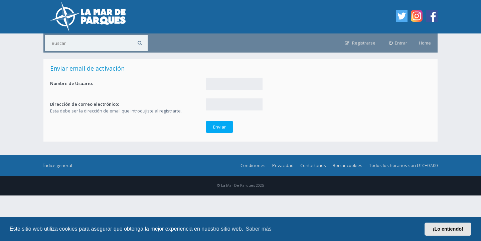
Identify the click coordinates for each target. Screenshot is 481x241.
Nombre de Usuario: (71, 83)
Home (425, 43)
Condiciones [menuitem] (253, 165)
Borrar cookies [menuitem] (347, 165)
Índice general (57, 165)
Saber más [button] (259, 229)
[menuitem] (398, 43)
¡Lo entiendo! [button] (448, 229)
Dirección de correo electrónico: (84, 104)
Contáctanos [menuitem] (313, 165)
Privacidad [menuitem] (283, 165)
